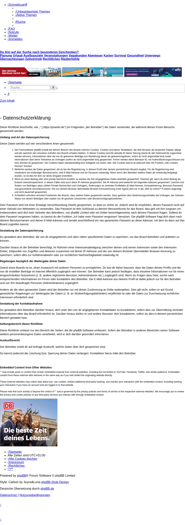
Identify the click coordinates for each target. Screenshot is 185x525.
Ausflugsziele (33, 55)
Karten (108, 55)
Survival (120, 55)
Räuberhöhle (70, 59)
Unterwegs (152, 55)
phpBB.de (47, 488)
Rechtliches (51, 59)
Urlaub (18, 55)
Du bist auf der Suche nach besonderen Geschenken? (39, 52)
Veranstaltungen (56, 55)
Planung (6, 55)
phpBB (21, 475)
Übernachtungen (12, 59)
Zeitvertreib (33, 59)
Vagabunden (78, 55)
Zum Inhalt (7, 100)
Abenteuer (95, 55)
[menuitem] (32, 11)
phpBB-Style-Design (55, 482)
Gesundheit (135, 55)
